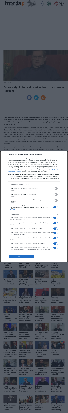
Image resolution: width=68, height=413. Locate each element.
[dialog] (34, 206)
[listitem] (34, 185)
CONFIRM (21, 256)
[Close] (64, 154)
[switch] (55, 188)
